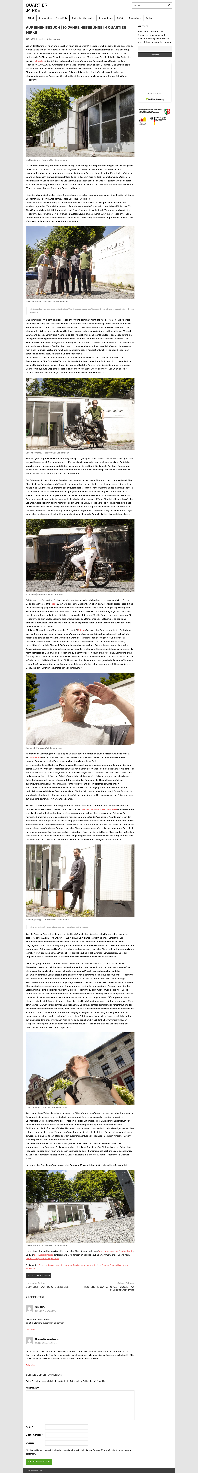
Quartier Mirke (116, 1265)
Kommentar (32, 1388)
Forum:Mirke (61, 18)
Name (29, 1426)
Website (30, 1443)
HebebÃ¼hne (66, 1265)
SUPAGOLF (35, 757)
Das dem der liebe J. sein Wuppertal (99, 809)
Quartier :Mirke (38, 7)
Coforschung (135, 18)
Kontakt (149, 18)
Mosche (41, 39)
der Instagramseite (43, 1254)
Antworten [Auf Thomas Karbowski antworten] (30, 1365)
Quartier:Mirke (45, 18)
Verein (125, 1265)
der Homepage (106, 1251)
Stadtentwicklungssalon (83, 18)
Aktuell (31, 18)
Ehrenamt (43, 1265)
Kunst (92, 1265)
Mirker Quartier (102, 1265)
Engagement (53, 1265)
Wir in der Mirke (43, 1275)
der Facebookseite (124, 1251)
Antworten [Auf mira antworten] (30, 1329)
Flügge (53, 603)
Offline (81, 630)
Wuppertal (30, 1268)
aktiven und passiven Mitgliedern (42, 1258)
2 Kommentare (53, 39)
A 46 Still (121, 18)
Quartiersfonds (105, 18)
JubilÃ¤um (78, 1265)
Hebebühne (39, 60)
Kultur (86, 1265)
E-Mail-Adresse (34, 1435)
